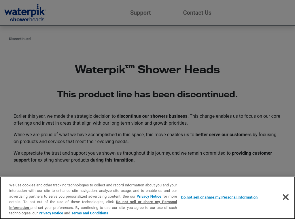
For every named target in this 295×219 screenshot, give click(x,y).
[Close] (285, 197)
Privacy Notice (149, 196)
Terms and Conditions (89, 213)
